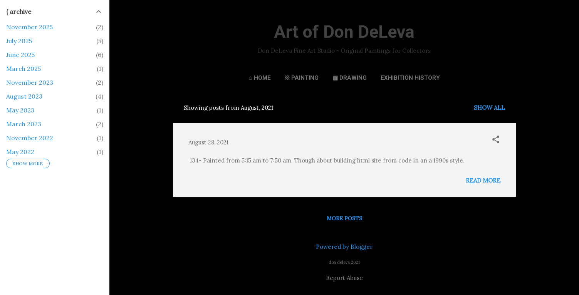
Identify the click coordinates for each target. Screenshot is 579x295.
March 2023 (23, 124)
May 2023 (20, 110)
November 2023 (29, 82)
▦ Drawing (349, 77)
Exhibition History (410, 77)
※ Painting (302, 77)
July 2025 (19, 41)
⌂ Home (259, 77)
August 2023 (24, 96)
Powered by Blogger (344, 246)
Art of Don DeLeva (344, 32)
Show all (489, 107)
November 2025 (29, 27)
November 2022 (29, 138)
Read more (483, 180)
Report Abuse (344, 278)
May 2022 (20, 152)
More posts (344, 218)
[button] (495, 140)
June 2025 (20, 55)
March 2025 (23, 68)
